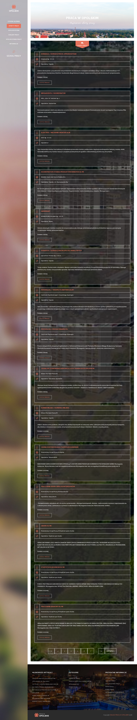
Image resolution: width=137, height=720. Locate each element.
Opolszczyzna (110, 678)
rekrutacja (109, 686)
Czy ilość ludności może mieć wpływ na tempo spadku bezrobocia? (45, 686)
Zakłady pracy (110, 681)
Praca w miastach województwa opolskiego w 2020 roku (43, 680)
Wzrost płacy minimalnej (41, 701)
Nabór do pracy (74, 678)
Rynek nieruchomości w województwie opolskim (41, 697)
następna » (110, 651)
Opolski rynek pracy (112, 683)
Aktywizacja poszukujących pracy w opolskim (45, 691)
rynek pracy (73, 687)
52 (101, 651)
